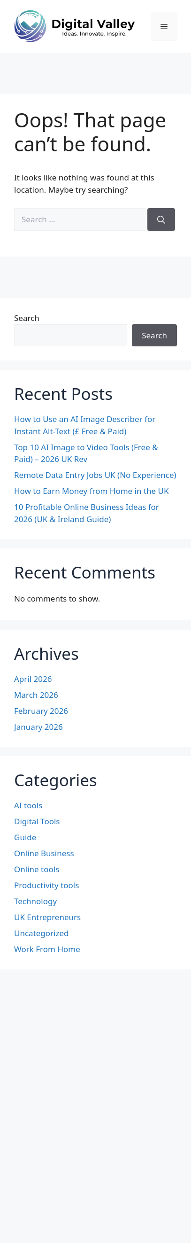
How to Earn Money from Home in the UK (91, 490)
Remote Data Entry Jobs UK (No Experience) (95, 474)
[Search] (161, 219)
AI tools (28, 805)
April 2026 (33, 678)
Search (26, 318)
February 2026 (41, 710)
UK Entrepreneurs (47, 917)
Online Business (44, 853)
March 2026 (36, 694)
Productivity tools (46, 885)
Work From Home (47, 949)
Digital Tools (37, 821)
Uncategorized (41, 933)
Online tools (36, 869)
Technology (35, 901)
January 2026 (38, 726)
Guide (25, 837)
